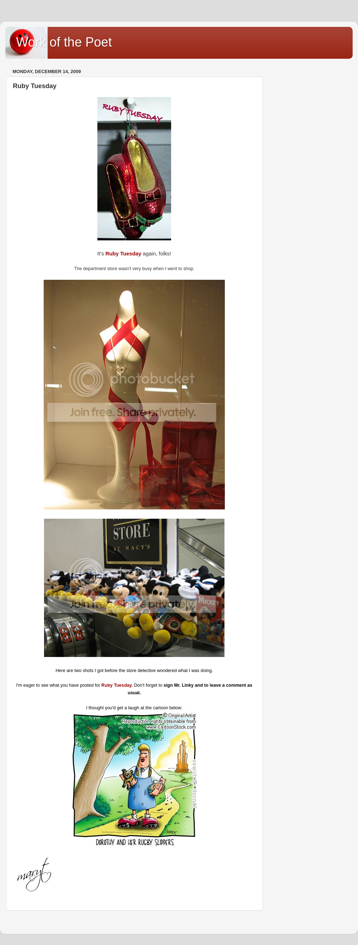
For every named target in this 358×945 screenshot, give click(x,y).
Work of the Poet (64, 42)
